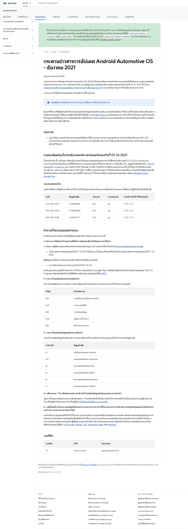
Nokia (100, 424)
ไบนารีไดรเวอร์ (43, 519)
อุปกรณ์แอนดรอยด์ (92, 17)
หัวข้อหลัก (56, 17)
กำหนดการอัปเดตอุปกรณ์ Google (129, 246)
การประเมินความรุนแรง (99, 115)
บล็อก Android (94, 507)
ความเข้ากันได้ (73, 17)
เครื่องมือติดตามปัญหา (146, 523)
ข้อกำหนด (42, 503)
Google (70, 424)
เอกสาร (53, 52)
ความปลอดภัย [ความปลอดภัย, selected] (40, 17)
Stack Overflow (144, 519)
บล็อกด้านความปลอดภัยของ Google (102, 511)
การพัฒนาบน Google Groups (99, 519)
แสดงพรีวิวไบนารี (44, 511)
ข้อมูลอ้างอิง (129, 17)
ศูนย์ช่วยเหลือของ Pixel (146, 503)
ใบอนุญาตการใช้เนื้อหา (90, 465)
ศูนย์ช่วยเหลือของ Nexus (147, 507)
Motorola (92, 424)
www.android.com (146, 511)
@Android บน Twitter (96, 498)
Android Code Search (48, 3)
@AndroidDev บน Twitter (98, 503)
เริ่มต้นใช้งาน (23, 17)
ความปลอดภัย (64, 52)
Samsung (112, 424)
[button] (15, 21)
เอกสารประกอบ (10, 10)
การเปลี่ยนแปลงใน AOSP (109, 39)
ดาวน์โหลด (42, 507)
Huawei (78, 424)
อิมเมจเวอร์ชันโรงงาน (46, 515)
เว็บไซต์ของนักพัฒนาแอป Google (93, 402)
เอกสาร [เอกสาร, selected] (25, 3)
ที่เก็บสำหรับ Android (46, 498)
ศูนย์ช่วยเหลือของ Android (148, 498)
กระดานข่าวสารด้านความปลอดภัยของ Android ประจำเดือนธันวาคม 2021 (74, 88)
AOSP (46, 52)
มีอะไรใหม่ (7, 17)
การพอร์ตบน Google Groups (99, 523)
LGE (85, 424)
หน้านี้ (103, 273)
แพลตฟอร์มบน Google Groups (100, 515)
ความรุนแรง (59, 167)
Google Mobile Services (148, 515)
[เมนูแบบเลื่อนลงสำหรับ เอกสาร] (31, 3)
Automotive (112, 17)
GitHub (41, 523)
